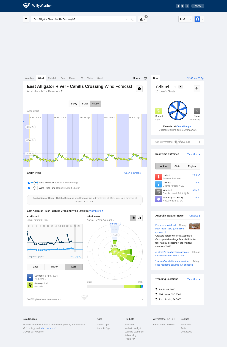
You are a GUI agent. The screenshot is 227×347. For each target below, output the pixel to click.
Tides (90, 78)
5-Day (95, 103)
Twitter (184, 328)
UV (81, 78)
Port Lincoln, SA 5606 (170, 299)
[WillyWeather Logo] (39, 6)
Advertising (130, 335)
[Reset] (126, 19)
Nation (163, 166)
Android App (103, 328)
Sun (63, 78)
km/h (183, 19)
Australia (32, 91)
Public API (130, 338)
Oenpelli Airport (184, 126)
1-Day (74, 103)
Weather (29, 78)
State (177, 166)
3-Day (85, 103)
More (135, 78)
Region (192, 166)
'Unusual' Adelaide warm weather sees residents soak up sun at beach (177, 263)
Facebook (186, 324)
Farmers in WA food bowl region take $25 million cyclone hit (177, 235)
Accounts (129, 324)
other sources (47, 328)
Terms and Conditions (164, 324)
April (73, 266)
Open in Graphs (132, 173)
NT (43, 91)
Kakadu (53, 91)
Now (155, 78)
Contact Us (186, 331)
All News (193, 215)
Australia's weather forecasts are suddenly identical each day (177, 253)
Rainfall (52, 78)
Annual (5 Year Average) (99, 220)
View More (192, 154)
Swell (100, 78)
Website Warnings (134, 331)
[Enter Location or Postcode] (83, 19)
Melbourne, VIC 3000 (170, 294)
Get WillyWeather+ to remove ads (172, 142)
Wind (41, 78)
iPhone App (103, 324)
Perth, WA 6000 (167, 289)
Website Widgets (133, 328)
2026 (35, 266)
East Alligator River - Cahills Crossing (61, 91)
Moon (72, 78)
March (54, 266)
